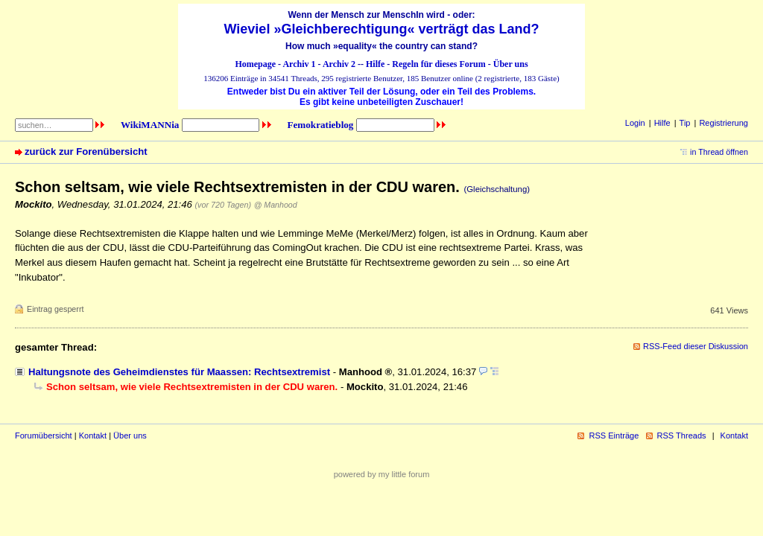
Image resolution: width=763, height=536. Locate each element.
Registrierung (723, 122)
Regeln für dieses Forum (438, 64)
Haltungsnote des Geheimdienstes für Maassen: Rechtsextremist (179, 371)
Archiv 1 (298, 64)
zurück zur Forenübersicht (86, 151)
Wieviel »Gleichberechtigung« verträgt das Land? (381, 29)
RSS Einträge (614, 435)
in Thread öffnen (719, 151)
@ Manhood (275, 204)
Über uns (510, 64)
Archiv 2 (339, 64)
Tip (685, 122)
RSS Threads (681, 435)
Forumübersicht (43, 435)
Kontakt (93, 435)
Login (635, 122)
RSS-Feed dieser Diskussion (695, 346)
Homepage (255, 64)
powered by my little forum (382, 474)
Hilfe (375, 64)
